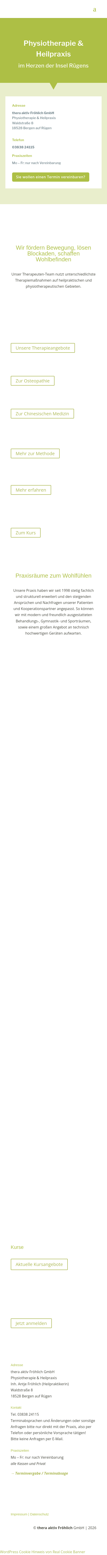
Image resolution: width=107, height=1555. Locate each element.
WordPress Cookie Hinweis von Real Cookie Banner (42, 1551)
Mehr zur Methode (35, 453)
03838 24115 (23, 147)
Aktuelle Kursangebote (39, 1264)
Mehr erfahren (31, 490)
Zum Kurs (26, 533)
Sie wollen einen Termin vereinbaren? (50, 176)
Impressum (19, 1514)
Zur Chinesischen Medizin (42, 414)
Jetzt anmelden (31, 1323)
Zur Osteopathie (33, 381)
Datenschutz (39, 1514)
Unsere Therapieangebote (43, 348)
